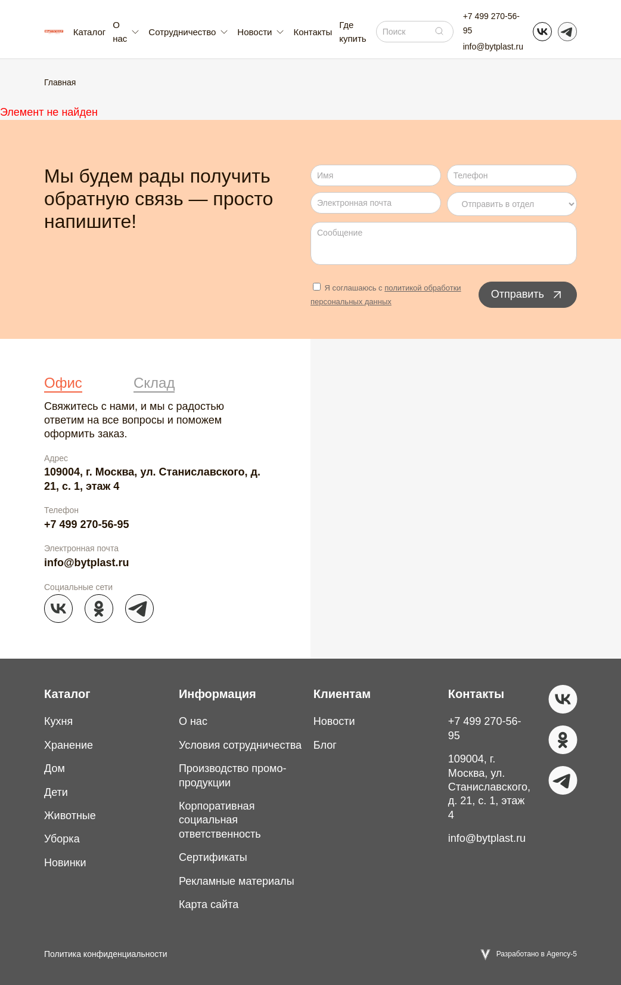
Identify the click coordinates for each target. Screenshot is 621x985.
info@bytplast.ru (493, 46)
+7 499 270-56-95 (491, 23)
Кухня (58, 721)
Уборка (62, 839)
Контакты (312, 32)
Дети (56, 792)
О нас (193, 721)
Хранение (68, 745)
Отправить (527, 295)
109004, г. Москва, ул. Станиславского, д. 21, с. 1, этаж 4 (152, 479)
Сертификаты (213, 857)
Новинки (65, 863)
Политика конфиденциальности (105, 954)
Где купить (352, 32)
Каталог (89, 32)
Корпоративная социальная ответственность (220, 820)
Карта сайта (208, 904)
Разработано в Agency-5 (536, 954)
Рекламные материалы (236, 881)
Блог (325, 745)
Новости (334, 721)
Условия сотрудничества (240, 745)
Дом (54, 768)
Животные (70, 816)
